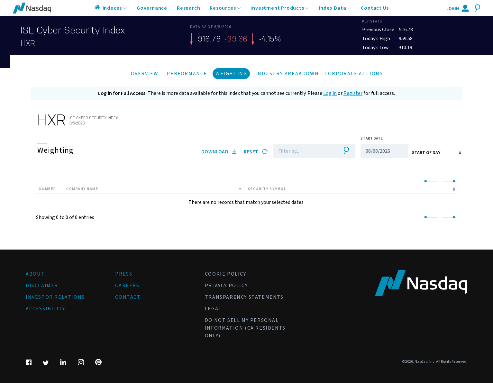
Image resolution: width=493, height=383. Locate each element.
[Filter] (304, 151)
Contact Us (375, 8)
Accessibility (45, 308)
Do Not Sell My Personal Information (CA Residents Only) (245, 328)
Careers (127, 285)
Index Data (332, 8)
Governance (152, 8)
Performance (187, 73)
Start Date (372, 138)
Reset (256, 151)
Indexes (112, 8)
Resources (223, 8)
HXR (28, 43)
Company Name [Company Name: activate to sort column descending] (82, 189)
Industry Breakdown (287, 73)
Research (188, 8)
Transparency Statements (244, 297)
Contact (128, 297)
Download (218, 151)
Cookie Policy (225, 274)
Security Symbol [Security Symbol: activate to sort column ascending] (267, 189)
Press (123, 274)
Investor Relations (55, 297)
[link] (429, 181)
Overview (145, 73)
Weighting (231, 73)
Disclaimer (42, 285)
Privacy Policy (226, 285)
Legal (213, 308)
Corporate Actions (353, 73)
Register (352, 93)
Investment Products (277, 8)
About (35, 274)
